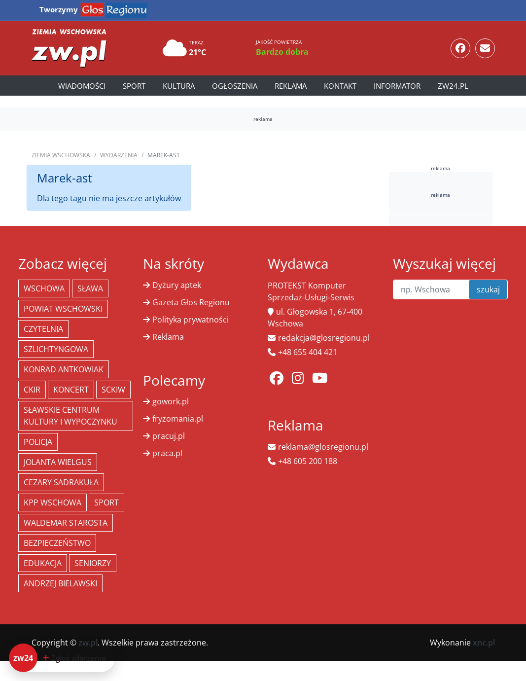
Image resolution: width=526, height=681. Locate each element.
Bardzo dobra (282, 51)
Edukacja (43, 563)
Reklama (291, 86)
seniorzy (92, 563)
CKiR (32, 389)
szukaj (488, 289)
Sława (90, 288)
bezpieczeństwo (57, 543)
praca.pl (167, 453)
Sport (134, 86)
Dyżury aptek (176, 285)
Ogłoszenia (234, 86)
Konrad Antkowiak (64, 369)
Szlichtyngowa (56, 349)
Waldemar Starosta (65, 522)
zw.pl (88, 642)
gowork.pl (170, 401)
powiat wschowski (63, 308)
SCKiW (113, 389)
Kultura (179, 86)
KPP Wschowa (52, 502)
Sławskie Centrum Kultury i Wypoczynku (70, 415)
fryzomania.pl (177, 418)
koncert (71, 389)
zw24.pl (453, 86)
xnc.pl (484, 642)
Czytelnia (43, 328)
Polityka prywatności (190, 319)
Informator (397, 86)
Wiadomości (81, 86)
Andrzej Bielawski (60, 583)
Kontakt (340, 86)
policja (38, 441)
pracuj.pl (168, 435)
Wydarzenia (119, 155)
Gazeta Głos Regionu (191, 302)
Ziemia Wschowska (61, 155)
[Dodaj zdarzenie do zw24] (62, 658)
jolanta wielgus (58, 462)
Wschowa (44, 288)
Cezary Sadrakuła (61, 482)
